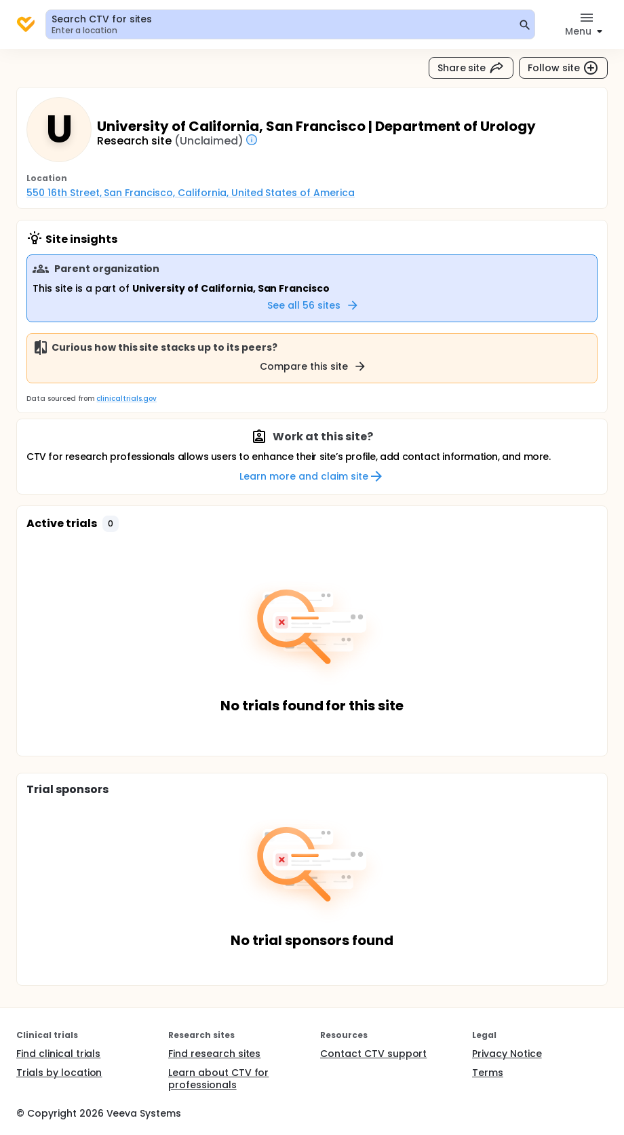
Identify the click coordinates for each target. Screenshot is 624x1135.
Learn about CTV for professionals (218, 1078)
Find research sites (214, 1053)
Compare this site (313, 366)
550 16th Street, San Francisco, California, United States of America (190, 192)
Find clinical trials (58, 1053)
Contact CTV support (373, 1053)
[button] (110, 524)
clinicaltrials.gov (126, 398)
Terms (487, 1072)
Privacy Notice (507, 1053)
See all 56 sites (313, 305)
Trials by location (59, 1072)
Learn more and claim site (311, 476)
